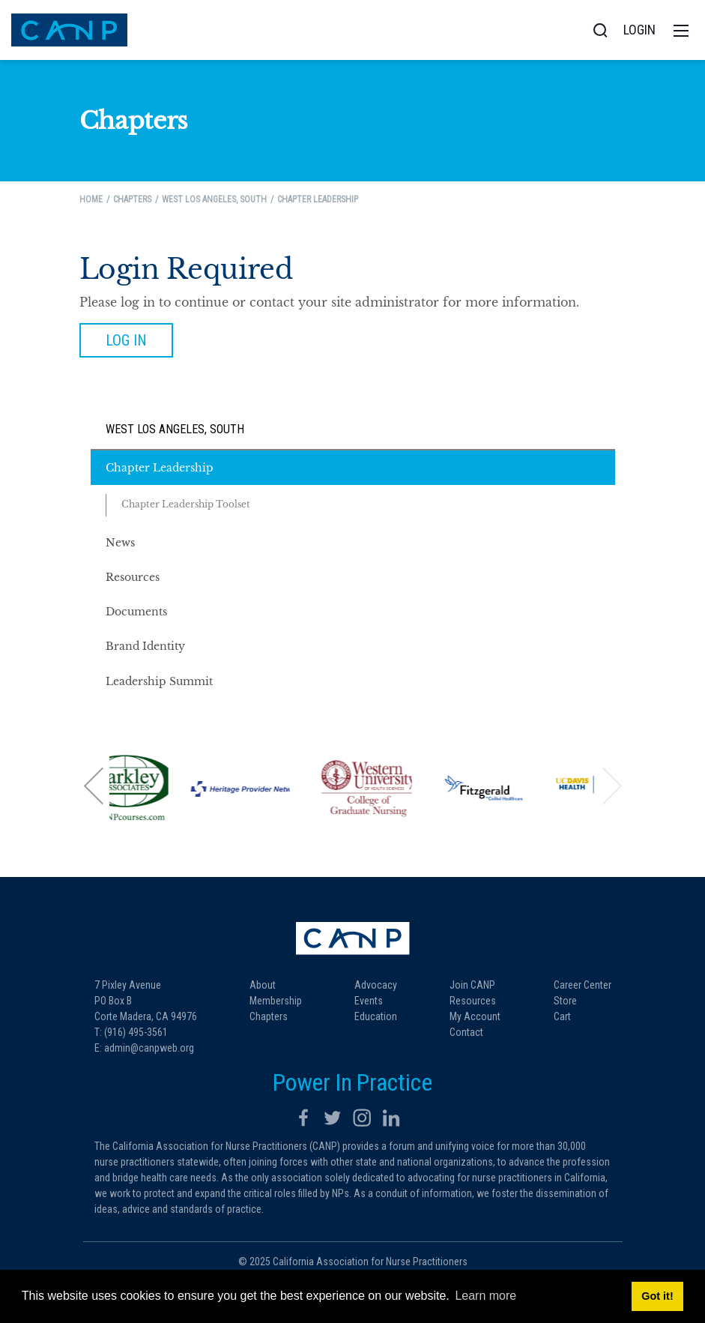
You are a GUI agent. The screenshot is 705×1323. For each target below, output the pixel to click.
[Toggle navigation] (681, 30)
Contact (466, 1032)
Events (368, 1001)
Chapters (268, 1016)
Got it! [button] (657, 1296)
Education (375, 1016)
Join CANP (472, 985)
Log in (126, 340)
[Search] (600, 30)
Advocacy (375, 985)
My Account (475, 1016)
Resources (473, 1001)
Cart (562, 1016)
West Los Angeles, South (175, 429)
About (262, 985)
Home (91, 199)
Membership (275, 1001)
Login (639, 29)
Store (565, 1001)
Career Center (582, 985)
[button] (94, 786)
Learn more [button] (485, 1295)
